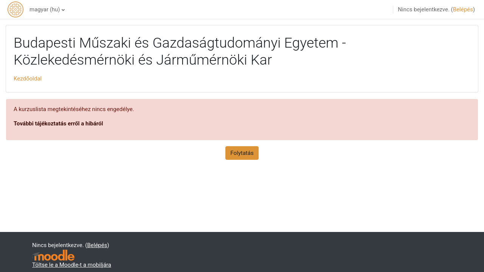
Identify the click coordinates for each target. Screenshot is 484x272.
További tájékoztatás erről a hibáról (58, 123)
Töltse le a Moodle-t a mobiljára (71, 264)
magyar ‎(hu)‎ (44, 9)
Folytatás (241, 153)
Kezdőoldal (28, 78)
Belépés (463, 9)
